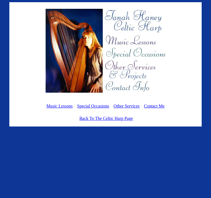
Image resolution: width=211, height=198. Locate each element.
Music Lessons (59, 106)
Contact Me (154, 106)
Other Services (126, 106)
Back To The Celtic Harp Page (106, 118)
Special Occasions (93, 106)
